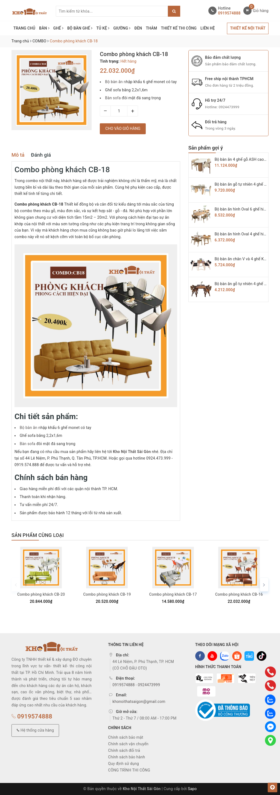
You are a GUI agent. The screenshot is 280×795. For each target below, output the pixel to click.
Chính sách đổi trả (124, 750)
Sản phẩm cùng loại (37, 535)
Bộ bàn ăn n (115, 82)
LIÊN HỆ (207, 28)
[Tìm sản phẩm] (112, 11)
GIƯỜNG (121, 28)
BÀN (44, 28)
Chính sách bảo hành (126, 757)
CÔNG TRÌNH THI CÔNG (129, 770)
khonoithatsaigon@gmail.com (138, 701)
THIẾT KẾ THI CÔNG (179, 28)
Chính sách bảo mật (125, 737)
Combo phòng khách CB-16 (239, 594)
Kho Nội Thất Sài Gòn (132, 451)
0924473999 (229, 107)
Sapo (192, 789)
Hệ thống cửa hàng (35, 730)
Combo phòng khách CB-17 (173, 594)
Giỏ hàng (261, 10)
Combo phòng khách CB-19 (107, 594)
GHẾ (58, 28)
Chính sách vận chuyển (128, 744)
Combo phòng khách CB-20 (41, 594)
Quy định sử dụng (123, 763)
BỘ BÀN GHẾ (79, 28)
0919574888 (229, 13)
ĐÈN (138, 28)
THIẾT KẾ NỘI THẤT (248, 28)
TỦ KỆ (102, 28)
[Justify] (174, 11)
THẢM (151, 28)
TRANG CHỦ (24, 28)
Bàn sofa (113, 98)
